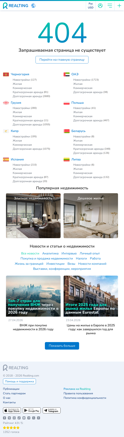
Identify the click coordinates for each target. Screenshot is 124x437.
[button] (33, 5)
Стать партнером (14, 393)
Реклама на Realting (77, 389)
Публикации (11, 389)
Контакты (9, 402)
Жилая (17, 84)
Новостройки (21, 79)
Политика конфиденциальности (85, 398)
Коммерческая (22, 88)
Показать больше (62, 346)
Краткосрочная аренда (28, 92)
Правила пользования (78, 393)
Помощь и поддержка (19, 381)
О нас (6, 398)
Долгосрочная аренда (27, 96)
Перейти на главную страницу (62, 59)
